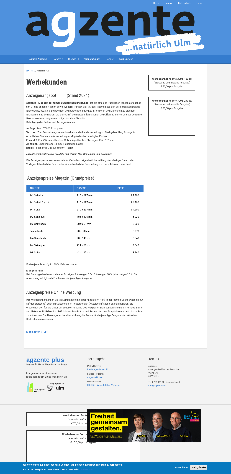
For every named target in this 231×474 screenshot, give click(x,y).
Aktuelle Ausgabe (38, 59)
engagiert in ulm (95, 377)
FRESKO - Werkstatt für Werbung (103, 385)
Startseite (30, 71)
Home (156, 3)
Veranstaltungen (91, 59)
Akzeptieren (181, 467)
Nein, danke (199, 468)
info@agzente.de (157, 385)
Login (199, 3)
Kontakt (169, 3)
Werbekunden (126, 59)
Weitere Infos (87, 470)
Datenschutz (184, 3)
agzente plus (45, 359)
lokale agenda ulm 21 (97, 369)
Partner (109, 59)
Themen (72, 59)
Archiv (57, 59)
